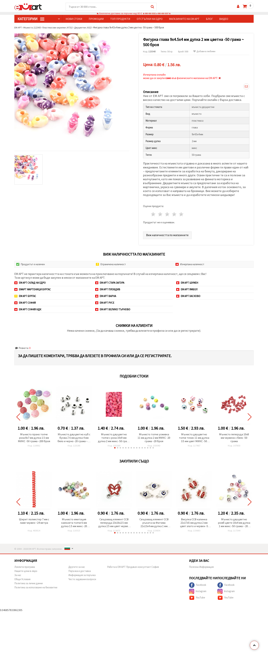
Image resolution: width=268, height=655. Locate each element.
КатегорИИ (31, 19)
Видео (223, 19)
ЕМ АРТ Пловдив (107, 288)
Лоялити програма (24, 566)
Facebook (197, 584)
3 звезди (167, 212)
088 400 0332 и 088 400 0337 (157, 13)
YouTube (197, 597)
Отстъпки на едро (150, 19)
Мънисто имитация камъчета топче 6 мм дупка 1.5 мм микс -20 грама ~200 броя (74, 522)
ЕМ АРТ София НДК (27, 308)
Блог (209, 19)
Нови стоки (74, 19)
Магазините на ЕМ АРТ (184, 19)
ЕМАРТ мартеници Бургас (32, 288)
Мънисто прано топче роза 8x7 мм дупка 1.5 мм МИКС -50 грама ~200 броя (34, 436)
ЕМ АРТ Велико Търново (112, 308)
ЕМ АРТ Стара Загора (109, 281)
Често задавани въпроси (82, 578)
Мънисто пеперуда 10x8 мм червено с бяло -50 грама (234, 436)
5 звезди (181, 212)
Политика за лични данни (28, 583)
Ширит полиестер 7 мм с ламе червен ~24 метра (34, 520)
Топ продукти (120, 19)
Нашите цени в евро (25, 570)
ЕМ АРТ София (25, 301)
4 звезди (174, 212)
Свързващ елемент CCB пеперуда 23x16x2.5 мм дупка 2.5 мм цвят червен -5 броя (114, 522)
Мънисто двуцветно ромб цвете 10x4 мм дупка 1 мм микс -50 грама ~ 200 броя (234, 522)
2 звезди (160, 212)
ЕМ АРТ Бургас (25, 294)
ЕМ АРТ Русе (104, 301)
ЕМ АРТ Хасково (188, 294)
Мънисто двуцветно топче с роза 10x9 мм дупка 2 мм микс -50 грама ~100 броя (113, 436)
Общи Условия (22, 578)
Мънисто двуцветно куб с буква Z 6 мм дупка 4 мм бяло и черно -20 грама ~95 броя (74, 436)
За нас (17, 574)
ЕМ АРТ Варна (105, 294)
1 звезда (153, 212)
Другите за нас (76, 566)
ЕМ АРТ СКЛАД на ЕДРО (30, 281)
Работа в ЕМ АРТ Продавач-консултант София (133, 566)
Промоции (96, 19)
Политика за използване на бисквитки (35, 587)
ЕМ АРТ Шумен (187, 281)
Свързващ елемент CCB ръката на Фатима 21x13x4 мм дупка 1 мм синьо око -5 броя (154, 522)
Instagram (197, 591)
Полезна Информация (201, 566)
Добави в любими (204, 51)
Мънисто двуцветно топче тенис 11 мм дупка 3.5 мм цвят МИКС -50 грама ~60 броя (194, 436)
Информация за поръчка (82, 574)
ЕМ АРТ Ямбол (186, 288)
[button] (115, 447)
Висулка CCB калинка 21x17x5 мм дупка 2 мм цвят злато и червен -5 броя (194, 522)
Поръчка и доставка (79, 570)
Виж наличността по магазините (168, 234)
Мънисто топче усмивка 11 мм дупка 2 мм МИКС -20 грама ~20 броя (154, 436)
